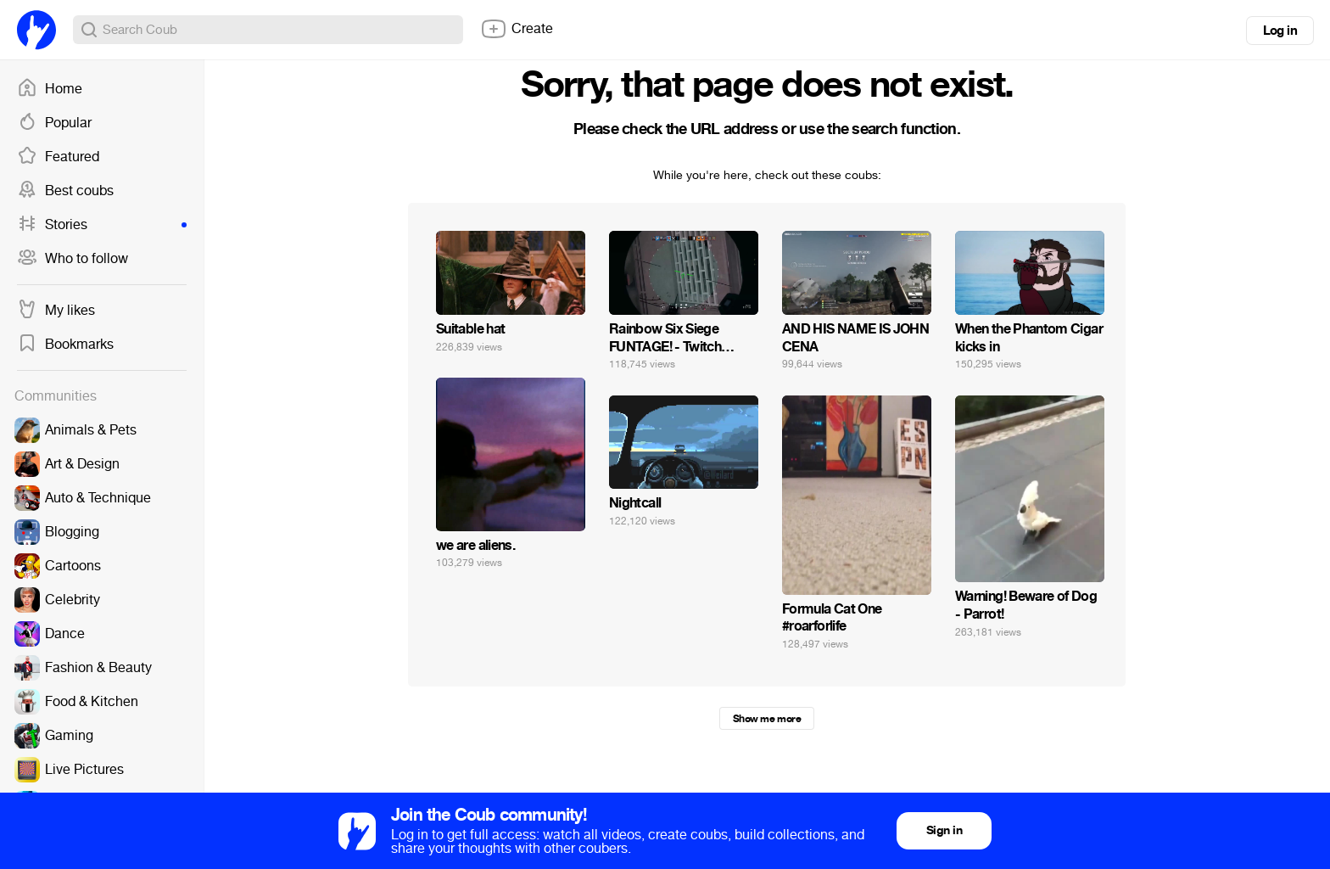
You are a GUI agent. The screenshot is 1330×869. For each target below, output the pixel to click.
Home (49, 89)
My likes (56, 310)
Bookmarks (65, 344)
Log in (1280, 30)
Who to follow (72, 259)
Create (516, 28)
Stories (102, 225)
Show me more (767, 719)
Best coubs (65, 191)
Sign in (944, 830)
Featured (58, 157)
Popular (54, 123)
